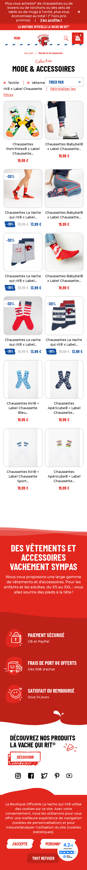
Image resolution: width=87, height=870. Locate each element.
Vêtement (41, 83)
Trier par (65, 82)
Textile (14, 83)
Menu (17, 38)
